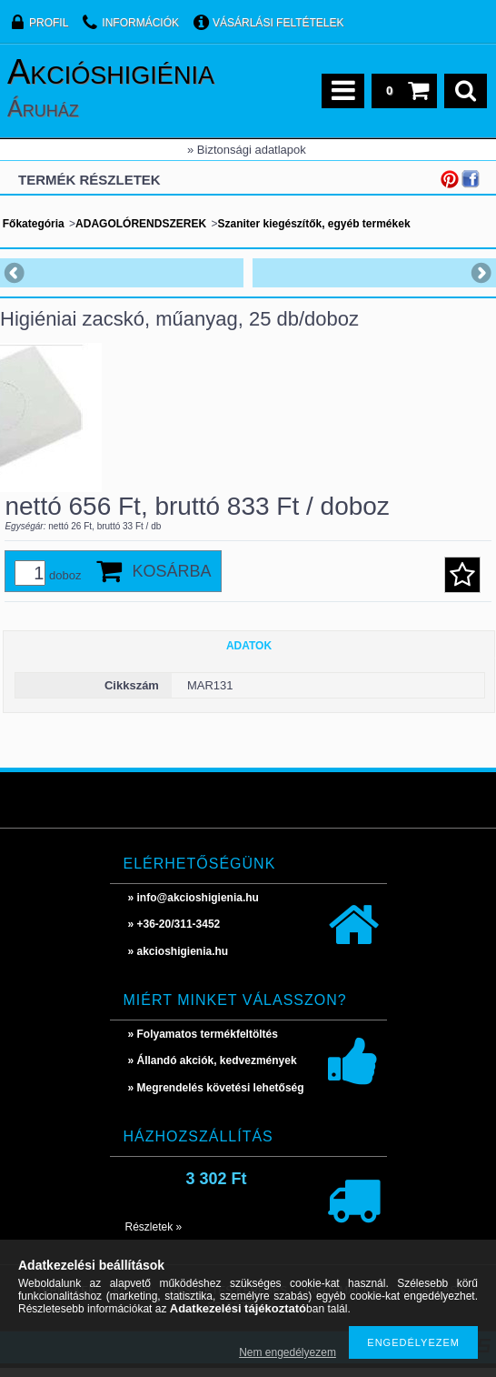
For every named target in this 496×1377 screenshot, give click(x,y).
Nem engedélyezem (287, 1352)
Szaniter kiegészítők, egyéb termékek (313, 223)
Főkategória (33, 223)
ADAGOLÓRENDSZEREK (140, 223)
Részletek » (154, 1236)
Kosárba (172, 580)
